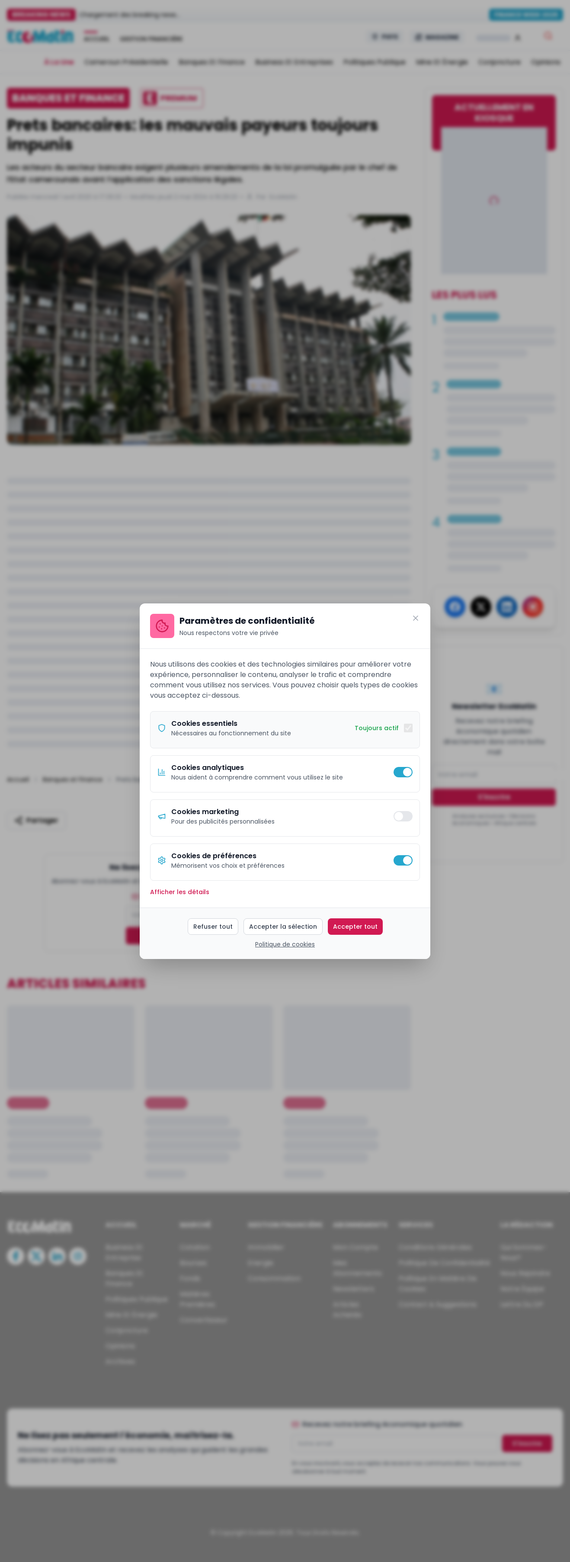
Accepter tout (355, 926)
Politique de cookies (285, 944)
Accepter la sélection (283, 926)
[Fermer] (415, 618)
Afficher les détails (179, 892)
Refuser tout (213, 926)
